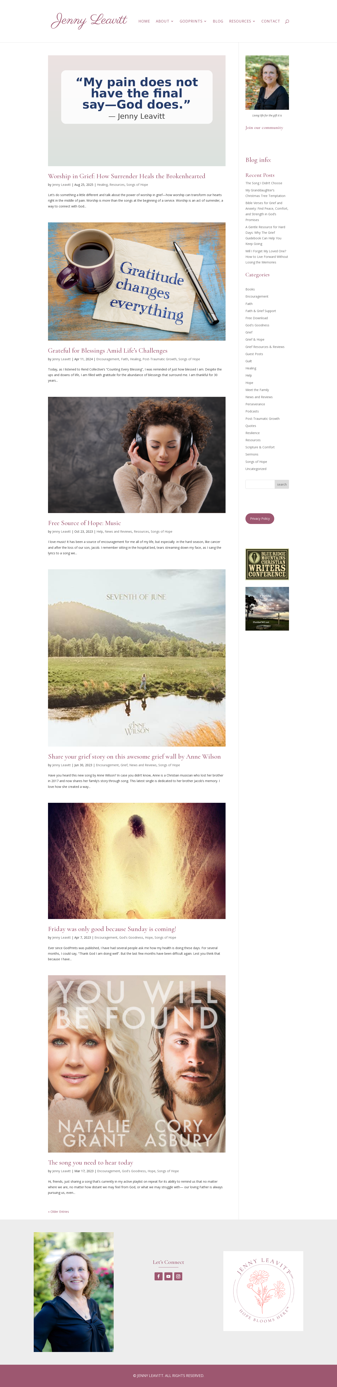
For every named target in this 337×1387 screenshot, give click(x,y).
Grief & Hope (254, 339)
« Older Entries (58, 1211)
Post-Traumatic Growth (159, 359)
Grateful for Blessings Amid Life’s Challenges (107, 350)
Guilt (248, 361)
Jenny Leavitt (61, 184)
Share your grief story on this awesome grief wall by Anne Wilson (134, 756)
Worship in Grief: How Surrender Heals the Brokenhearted (126, 176)
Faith (124, 359)
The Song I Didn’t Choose (263, 183)
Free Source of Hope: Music (84, 523)
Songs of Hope (137, 184)
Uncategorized (255, 469)
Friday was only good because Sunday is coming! (112, 929)
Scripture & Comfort (260, 447)
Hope (149, 937)
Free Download (256, 318)
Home (144, 22)
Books (250, 289)
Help (99, 531)
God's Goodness (131, 937)
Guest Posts (254, 354)
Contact (271, 22)
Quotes (250, 426)
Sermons (251, 454)
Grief (124, 765)
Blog (218, 22)
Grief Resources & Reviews (265, 347)
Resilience (252, 433)
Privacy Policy (260, 518)
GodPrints (191, 22)
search (282, 484)
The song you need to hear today (90, 1162)
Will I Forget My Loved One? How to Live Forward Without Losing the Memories (266, 256)
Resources (240, 22)
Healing (102, 184)
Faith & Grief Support (260, 311)
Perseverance (255, 404)
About (163, 22)
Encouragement (107, 359)
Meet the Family (257, 390)
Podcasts (252, 411)
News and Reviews (118, 531)
